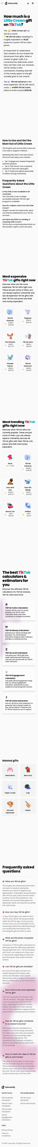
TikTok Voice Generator (25, 1099)
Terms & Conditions (6, 1134)
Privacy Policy (7, 1130)
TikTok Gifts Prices (27, 1103)
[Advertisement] (19, 115)
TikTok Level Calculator (6, 1110)
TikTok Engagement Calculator (7, 1117)
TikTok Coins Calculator (7, 1104)
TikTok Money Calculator (7, 1099)
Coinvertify (11, 1143)
